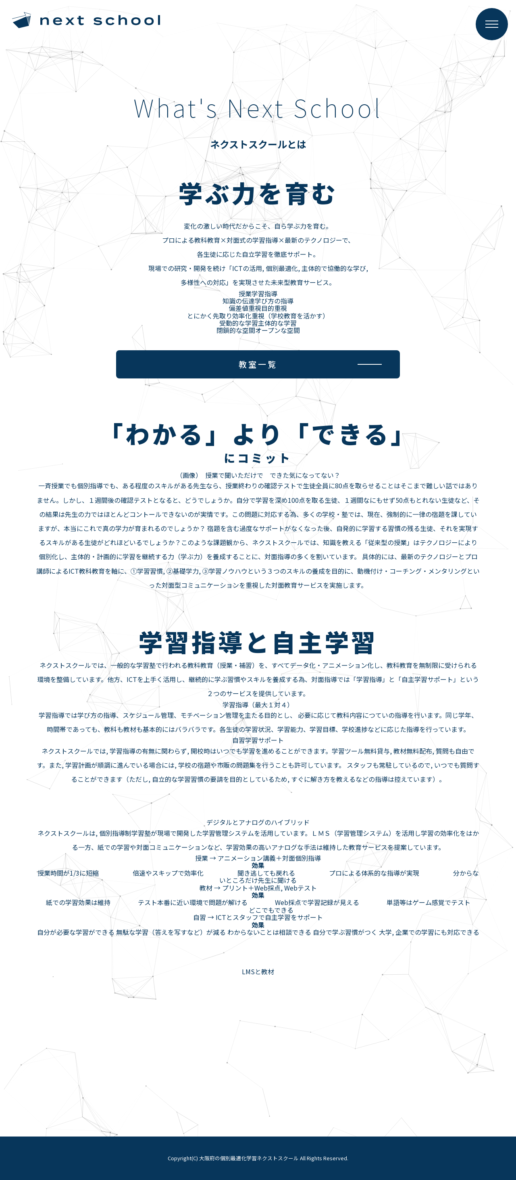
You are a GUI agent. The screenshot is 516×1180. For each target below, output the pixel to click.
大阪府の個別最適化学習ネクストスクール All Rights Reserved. (273, 1158)
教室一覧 (258, 364)
